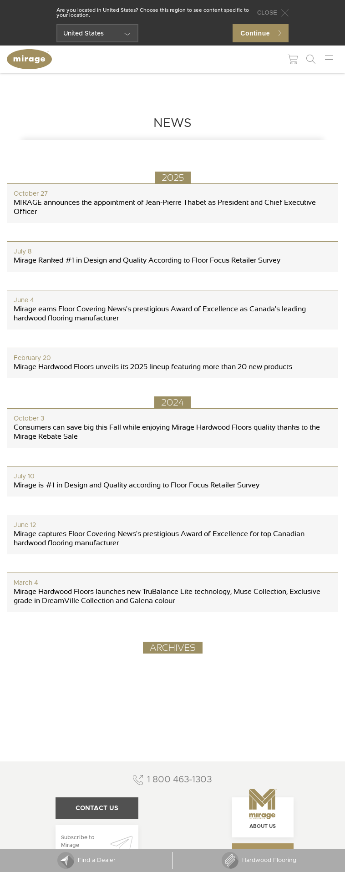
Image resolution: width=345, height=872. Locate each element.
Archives (173, 647)
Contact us (97, 808)
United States (83, 33)
